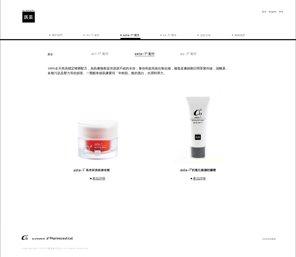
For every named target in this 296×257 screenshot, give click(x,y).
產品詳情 (98, 178)
